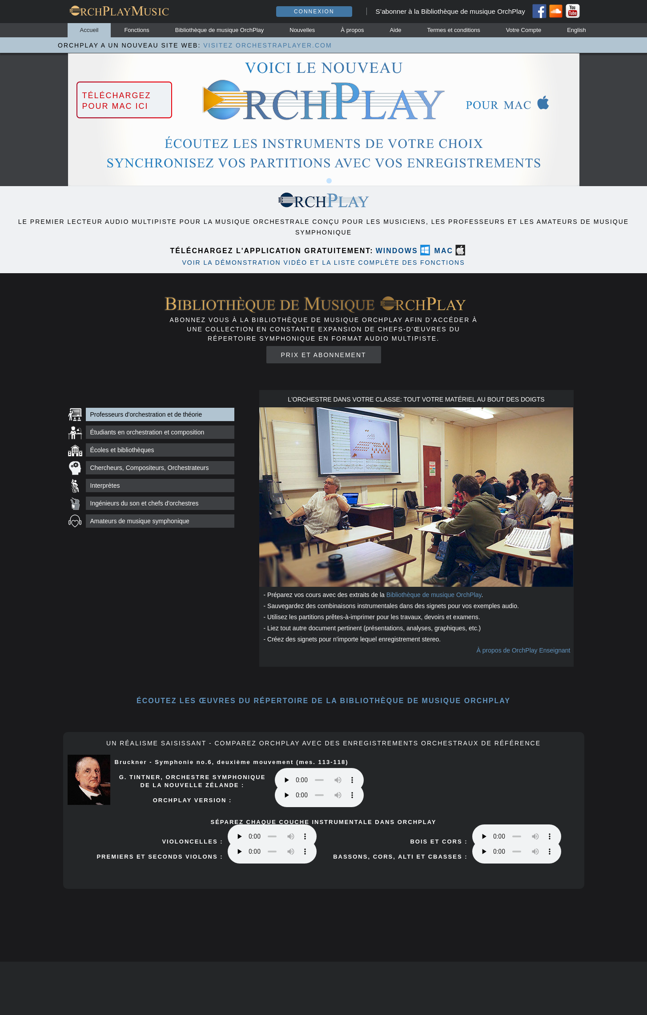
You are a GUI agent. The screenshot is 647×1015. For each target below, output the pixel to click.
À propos (352, 30)
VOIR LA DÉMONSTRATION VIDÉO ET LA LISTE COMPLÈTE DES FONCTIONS (323, 262)
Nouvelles (302, 30)
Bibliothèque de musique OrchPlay (219, 30)
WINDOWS (397, 251)
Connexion (314, 11)
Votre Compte (524, 30)
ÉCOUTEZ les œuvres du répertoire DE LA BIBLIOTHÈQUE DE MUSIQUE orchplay (323, 701)
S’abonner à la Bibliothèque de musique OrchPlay (450, 11)
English (576, 30)
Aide (395, 30)
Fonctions (136, 30)
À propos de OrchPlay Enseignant (524, 650)
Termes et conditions (453, 30)
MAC (443, 251)
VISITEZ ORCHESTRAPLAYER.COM (267, 45)
